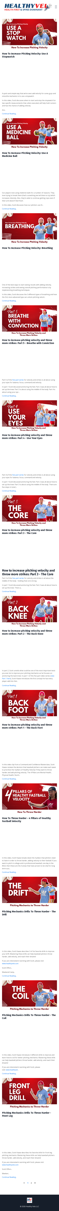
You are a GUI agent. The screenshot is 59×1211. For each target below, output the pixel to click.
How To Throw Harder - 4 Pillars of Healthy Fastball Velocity (26, 820)
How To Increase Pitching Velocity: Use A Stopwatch (25, 55)
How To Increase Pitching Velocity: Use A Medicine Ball (25, 154)
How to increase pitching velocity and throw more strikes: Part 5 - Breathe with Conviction (28, 342)
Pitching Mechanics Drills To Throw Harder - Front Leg (26, 1114)
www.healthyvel (12, 1070)
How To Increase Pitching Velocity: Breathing (27, 248)
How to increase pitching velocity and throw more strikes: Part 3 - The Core (27, 532)
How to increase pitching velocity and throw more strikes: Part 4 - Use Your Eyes (27, 437)
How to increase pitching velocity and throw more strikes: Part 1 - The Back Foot (27, 726)
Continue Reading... (9, 114)
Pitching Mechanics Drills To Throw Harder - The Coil (29, 1017)
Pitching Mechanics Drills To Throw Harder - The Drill (29, 913)
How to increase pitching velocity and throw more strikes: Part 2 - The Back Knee (27, 632)
